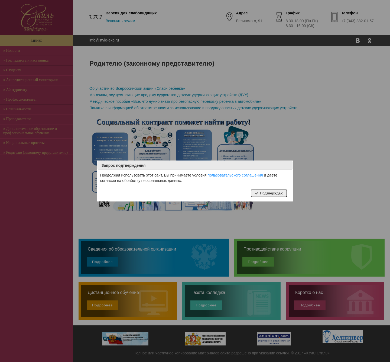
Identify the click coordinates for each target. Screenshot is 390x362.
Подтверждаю (269, 193)
